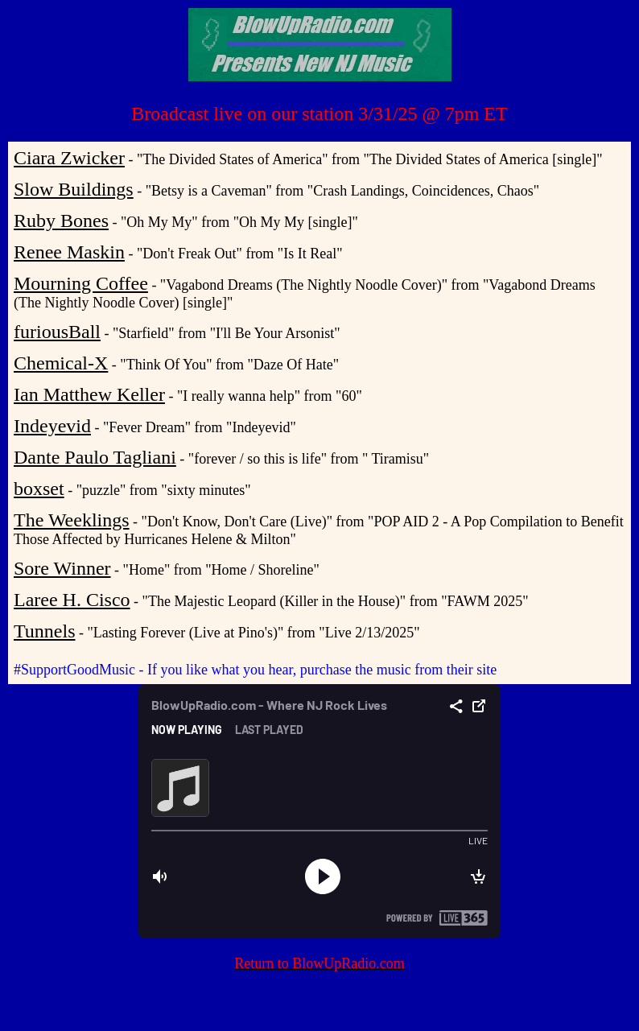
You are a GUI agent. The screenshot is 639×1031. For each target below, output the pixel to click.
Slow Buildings (74, 189)
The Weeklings (72, 519)
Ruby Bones (61, 220)
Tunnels (44, 631)
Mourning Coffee (81, 283)
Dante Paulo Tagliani (95, 457)
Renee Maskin (69, 251)
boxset (39, 488)
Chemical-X (61, 363)
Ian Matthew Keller (89, 394)
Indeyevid (52, 425)
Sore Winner (62, 568)
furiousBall (57, 331)
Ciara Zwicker (69, 157)
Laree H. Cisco (72, 599)
